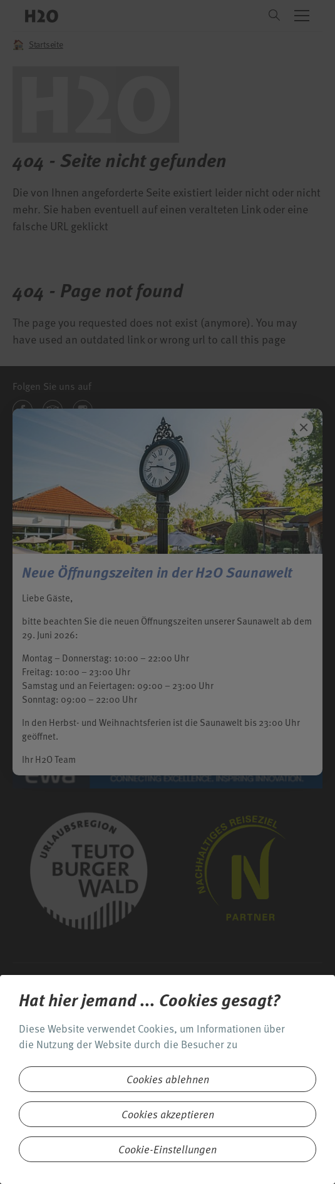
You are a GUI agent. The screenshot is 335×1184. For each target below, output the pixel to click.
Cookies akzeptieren (167, 1114)
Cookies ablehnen (167, 1079)
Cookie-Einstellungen (167, 1149)
